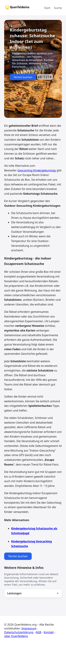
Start (47, 8)
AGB (38, 632)
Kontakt (49, 632)
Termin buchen (23, 77)
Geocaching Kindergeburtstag (36, 170)
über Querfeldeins (16, 636)
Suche (58, 8)
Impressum (28, 628)
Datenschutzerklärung (18, 632)
